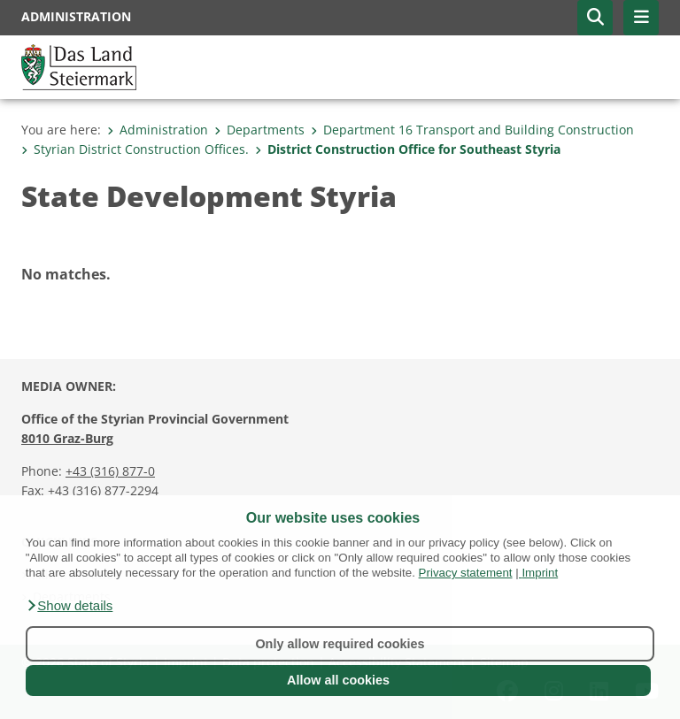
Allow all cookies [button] (338, 680)
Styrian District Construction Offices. (135, 149)
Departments (259, 129)
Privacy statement (466, 572)
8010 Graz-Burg (67, 438)
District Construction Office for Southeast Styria (407, 149)
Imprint (540, 572)
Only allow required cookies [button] (339, 644)
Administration (157, 129)
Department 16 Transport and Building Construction (472, 129)
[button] (69, 606)
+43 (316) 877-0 (110, 471)
